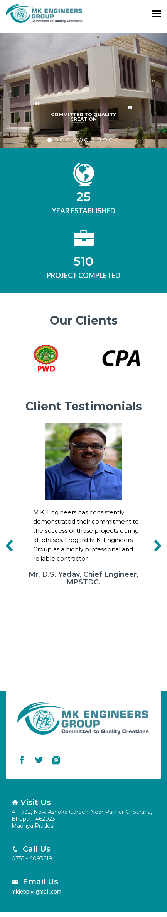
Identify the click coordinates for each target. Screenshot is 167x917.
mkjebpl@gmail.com (36, 891)
